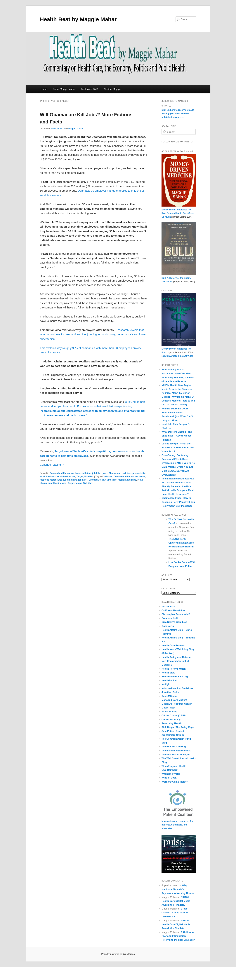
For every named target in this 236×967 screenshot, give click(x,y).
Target (80, 476)
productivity (138, 473)
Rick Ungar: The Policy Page (178, 727)
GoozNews (168, 626)
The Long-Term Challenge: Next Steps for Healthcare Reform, (181, 542)
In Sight (166, 684)
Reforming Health (171, 723)
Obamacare (114, 473)
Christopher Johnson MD (176, 614)
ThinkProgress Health (174, 766)
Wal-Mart (88, 476)
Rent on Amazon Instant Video (177, 356)
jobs (105, 473)
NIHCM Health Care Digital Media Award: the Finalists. (176, 901)
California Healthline (173, 610)
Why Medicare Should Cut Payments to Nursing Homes (178, 889)
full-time (86, 473)
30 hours (107, 476)
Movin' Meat (168, 707)
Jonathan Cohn (170, 692)
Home (44, 89)
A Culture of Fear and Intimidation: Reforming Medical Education (178, 936)
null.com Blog (169, 711)
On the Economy (171, 719)
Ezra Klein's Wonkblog (174, 622)
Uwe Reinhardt (170, 770)
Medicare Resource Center (177, 703)
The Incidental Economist (176, 750)
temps (78, 483)
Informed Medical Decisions (177, 688)
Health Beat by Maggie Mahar (78, 19)
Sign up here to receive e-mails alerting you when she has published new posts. (178, 113)
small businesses (66, 476)
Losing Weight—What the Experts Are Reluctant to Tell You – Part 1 (178, 447)
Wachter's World (171, 773)
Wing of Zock (169, 777)
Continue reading (52, 464)
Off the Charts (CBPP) (174, 715)
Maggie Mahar (75, 128)
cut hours (76, 473)
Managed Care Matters (174, 700)
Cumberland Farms (60, 473)
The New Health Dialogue (176, 754)
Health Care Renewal (173, 645)
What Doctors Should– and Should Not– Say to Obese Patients (177, 435)
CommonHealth (170, 618)
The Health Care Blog (174, 746)
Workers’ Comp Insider (175, 781)
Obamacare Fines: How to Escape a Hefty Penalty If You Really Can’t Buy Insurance (178, 502)
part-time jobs (109, 480)
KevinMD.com (169, 696)
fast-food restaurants (51, 480)
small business (48, 476)
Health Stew (168, 672)
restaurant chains (127, 480)
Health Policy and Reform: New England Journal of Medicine (176, 661)
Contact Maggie (112, 89)
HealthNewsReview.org (175, 676)
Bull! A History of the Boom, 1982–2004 (179, 278)
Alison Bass (168, 606)
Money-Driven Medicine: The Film (179, 349)
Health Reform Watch (174, 668)
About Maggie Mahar (64, 89)
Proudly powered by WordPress (118, 954)
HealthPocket (169, 680)
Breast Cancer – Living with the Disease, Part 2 (175, 912)
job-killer (96, 473)
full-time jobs (70, 480)
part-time (126, 473)
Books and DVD (89, 89)
